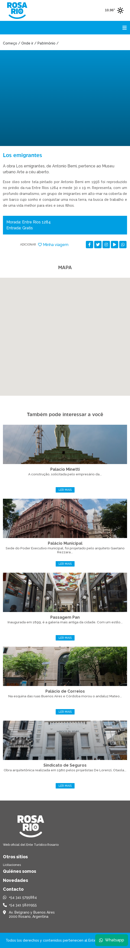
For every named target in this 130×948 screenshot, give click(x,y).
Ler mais (65, 490)
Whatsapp (111, 940)
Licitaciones (12, 865)
